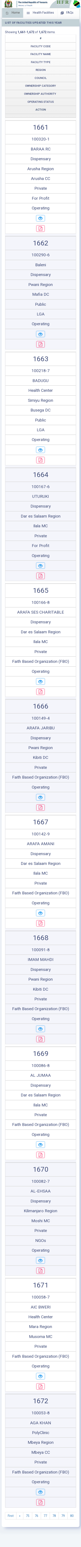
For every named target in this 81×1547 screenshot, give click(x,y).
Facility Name (40, 54)
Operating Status (40, 101)
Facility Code (41, 46)
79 (63, 1516)
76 (36, 1516)
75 (27, 1516)
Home (12, 13)
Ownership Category (40, 85)
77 (45, 1516)
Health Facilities (40, 13)
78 (54, 1516)
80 (72, 1516)
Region (41, 70)
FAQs (67, 13)
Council (41, 78)
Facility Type (40, 62)
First (11, 1516)
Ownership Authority (40, 93)
